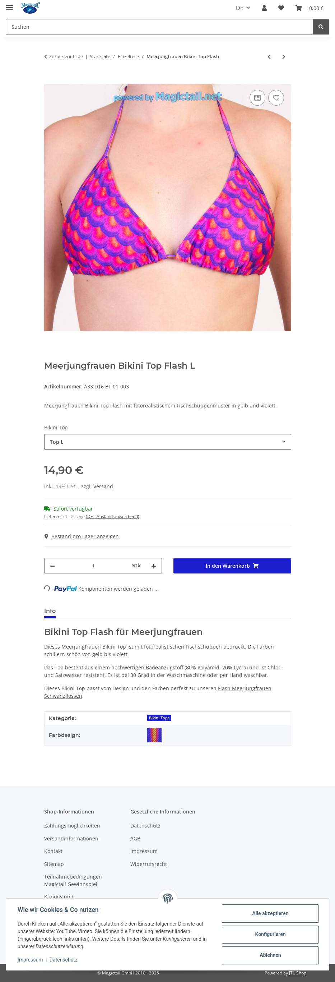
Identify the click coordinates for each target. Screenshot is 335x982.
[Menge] (93, 565)
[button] (264, 8)
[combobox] (167, 441)
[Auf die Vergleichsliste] (257, 98)
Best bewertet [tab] (122, 611)
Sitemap (54, 864)
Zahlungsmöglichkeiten (72, 825)
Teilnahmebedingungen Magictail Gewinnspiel (73, 880)
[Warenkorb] (309, 8)
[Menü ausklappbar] (9, 4)
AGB (135, 838)
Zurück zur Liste (66, 56)
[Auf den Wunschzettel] (276, 98)
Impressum (30, 960)
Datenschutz (64, 960)
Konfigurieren (270, 934)
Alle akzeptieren (270, 913)
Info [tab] (50, 611)
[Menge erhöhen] (154, 565)
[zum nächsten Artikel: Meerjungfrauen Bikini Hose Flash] (283, 56)
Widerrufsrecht (148, 864)
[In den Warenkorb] (50, 80)
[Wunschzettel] (281, 8)
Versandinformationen (71, 838)
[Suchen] (159, 26)
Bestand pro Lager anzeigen (82, 536)
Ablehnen (270, 955)
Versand (103, 486)
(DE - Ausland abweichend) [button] (112, 516)
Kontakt (53, 851)
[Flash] (154, 735)
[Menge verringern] (52, 565)
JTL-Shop (297, 973)
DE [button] (239, 8)
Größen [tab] (78, 611)
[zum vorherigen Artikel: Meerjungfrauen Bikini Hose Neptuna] (269, 56)
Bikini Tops (159, 717)
